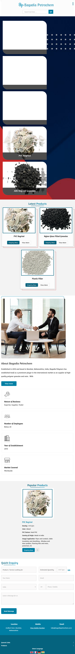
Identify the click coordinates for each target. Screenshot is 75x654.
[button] (37, 628)
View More (25, 243)
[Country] (18, 587)
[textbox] (62, 570)
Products (4, 645)
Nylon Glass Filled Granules (56, 236)
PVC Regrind (25, 155)
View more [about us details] (9, 383)
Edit (69, 570)
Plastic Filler (37, 278)
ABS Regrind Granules (25, 190)
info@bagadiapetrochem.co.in (61, 628)
